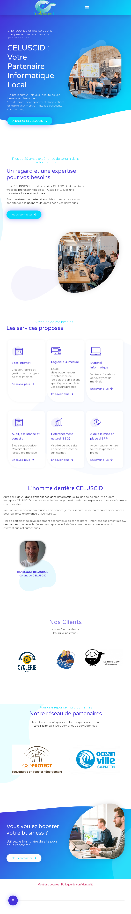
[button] (87, 7)
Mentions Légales (48, 884)
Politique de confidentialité (77, 884)
